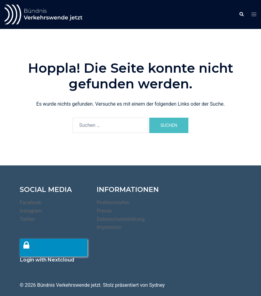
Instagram (31, 211)
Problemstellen (113, 202)
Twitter (27, 219)
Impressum (109, 227)
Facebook (30, 202)
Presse (104, 211)
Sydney (157, 285)
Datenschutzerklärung (121, 219)
